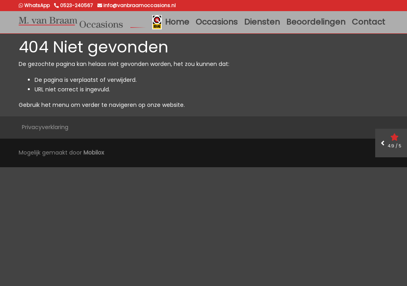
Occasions (217, 21)
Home (177, 21)
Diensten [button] (262, 21)
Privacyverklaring (45, 127)
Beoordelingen (315, 21)
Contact (368, 21)
